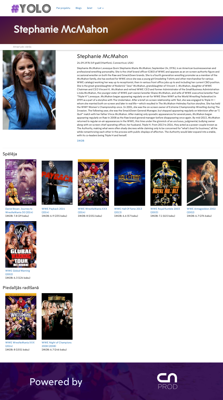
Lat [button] (101, 8)
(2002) (202, 186)
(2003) (166, 186)
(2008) (57, 319)
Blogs (79, 8)
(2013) (129, 186)
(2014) (20, 186)
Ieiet (89, 8)
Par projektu (63, 8)
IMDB (80, 141)
